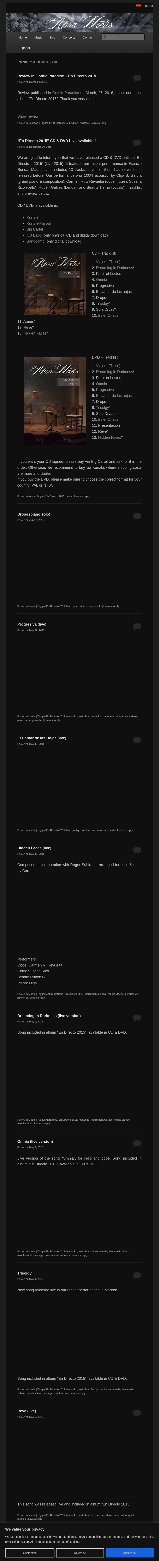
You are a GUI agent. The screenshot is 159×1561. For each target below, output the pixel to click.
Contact (88, 37)
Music (38, 37)
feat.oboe (83, 716)
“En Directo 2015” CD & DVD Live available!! (56, 141)
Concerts (69, 37)
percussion (24, 720)
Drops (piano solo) (33, 514)
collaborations (54, 994)
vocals (111, 830)
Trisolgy (102, 303)
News (31, 496)
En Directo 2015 (58, 123)
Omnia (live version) (35, 1141)
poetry (76, 830)
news (69, 496)
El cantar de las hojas (114, 396)
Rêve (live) (26, 1411)
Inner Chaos (108, 315)
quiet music (88, 830)
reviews (84, 123)
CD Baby (34, 235)
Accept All (129, 1553)
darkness (51, 1119)
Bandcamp (36, 241)
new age (38, 1255)
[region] (79, 1542)
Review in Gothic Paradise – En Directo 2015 (56, 76)
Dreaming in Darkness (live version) (49, 1016)
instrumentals (106, 716)
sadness (101, 830)
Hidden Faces (35, 333)
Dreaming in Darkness (114, 268)
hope (94, 716)
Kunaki (32, 217)
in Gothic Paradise (63, 93)
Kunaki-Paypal (39, 223)
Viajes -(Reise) (108, 262)
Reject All (80, 1553)
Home (23, 37)
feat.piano (97, 1389)
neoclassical (24, 1123)
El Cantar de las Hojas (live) (41, 738)
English (73, 123)
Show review (28, 116)
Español (147, 5)
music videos (80, 606)
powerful (37, 720)
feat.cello (71, 716)
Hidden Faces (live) (34, 848)
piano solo (95, 606)
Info (52, 37)
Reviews (33, 123)
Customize (30, 1553)
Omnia (101, 280)
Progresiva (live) (31, 624)
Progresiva (105, 390)
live (68, 606)
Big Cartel (35, 229)
